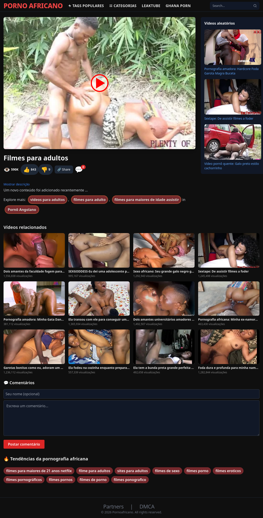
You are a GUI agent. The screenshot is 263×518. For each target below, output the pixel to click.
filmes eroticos (228, 470)
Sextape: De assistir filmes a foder (228, 118)
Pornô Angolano (22, 209)
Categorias (122, 5)
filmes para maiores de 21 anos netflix (39, 470)
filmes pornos (61, 479)
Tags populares (86, 5)
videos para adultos (47, 199)
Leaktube (151, 5)
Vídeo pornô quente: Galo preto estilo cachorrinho (231, 166)
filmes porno (198, 470)
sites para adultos (132, 470)
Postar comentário (24, 444)
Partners (114, 506)
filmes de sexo (167, 470)
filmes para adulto (89, 199)
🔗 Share (63, 169)
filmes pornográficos (24, 479)
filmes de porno (93, 479)
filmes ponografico (130, 479)
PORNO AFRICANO (33, 6)
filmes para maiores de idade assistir (146, 199)
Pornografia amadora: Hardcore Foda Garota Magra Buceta (231, 71)
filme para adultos (94, 470)
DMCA (146, 506)
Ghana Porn (178, 5)
